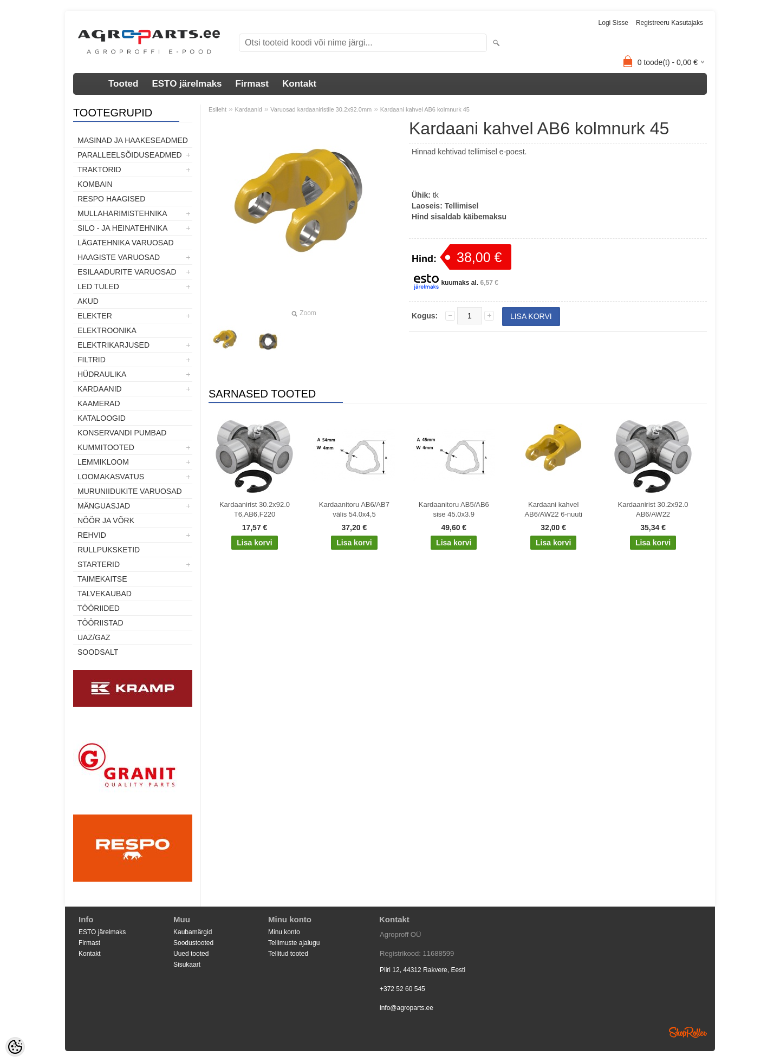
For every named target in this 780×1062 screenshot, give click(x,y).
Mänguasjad (103, 505)
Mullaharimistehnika (122, 213)
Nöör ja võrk (105, 520)
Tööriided (98, 608)
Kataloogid (101, 418)
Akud (88, 301)
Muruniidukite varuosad (129, 491)
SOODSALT (97, 652)
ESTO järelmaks (187, 84)
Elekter (94, 315)
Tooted (123, 84)
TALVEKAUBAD (104, 593)
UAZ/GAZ (93, 637)
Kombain (95, 184)
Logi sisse (613, 23)
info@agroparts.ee (406, 1008)
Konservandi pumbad (121, 432)
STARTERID (98, 564)
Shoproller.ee (688, 1032)
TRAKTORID (99, 169)
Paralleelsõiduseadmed (129, 155)
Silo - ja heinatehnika (122, 228)
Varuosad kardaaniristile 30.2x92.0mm (321, 109)
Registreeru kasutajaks (669, 23)
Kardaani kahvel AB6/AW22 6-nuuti (553, 509)
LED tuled (98, 286)
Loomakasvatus (110, 476)
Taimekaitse (102, 579)
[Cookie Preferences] (15, 1047)
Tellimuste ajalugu (294, 943)
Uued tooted (191, 953)
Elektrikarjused (113, 345)
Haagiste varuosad (118, 257)
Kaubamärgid (192, 932)
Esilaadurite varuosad (127, 272)
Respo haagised (111, 198)
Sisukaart (186, 964)
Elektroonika (106, 330)
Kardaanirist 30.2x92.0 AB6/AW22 (653, 509)
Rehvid (91, 535)
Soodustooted (193, 943)
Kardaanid (99, 389)
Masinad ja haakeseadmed (132, 140)
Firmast (252, 84)
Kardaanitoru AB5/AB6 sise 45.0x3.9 (454, 509)
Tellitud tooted (288, 953)
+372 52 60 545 (402, 989)
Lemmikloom (103, 462)
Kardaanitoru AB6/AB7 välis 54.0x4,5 (354, 509)
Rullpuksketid (108, 549)
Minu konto (284, 932)
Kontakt (299, 84)
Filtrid (91, 359)
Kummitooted (105, 447)
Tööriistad (100, 622)
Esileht (217, 109)
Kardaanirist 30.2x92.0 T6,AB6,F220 (254, 509)
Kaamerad (98, 403)
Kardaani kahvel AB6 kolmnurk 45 (425, 109)
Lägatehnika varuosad (125, 242)
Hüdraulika (101, 374)
